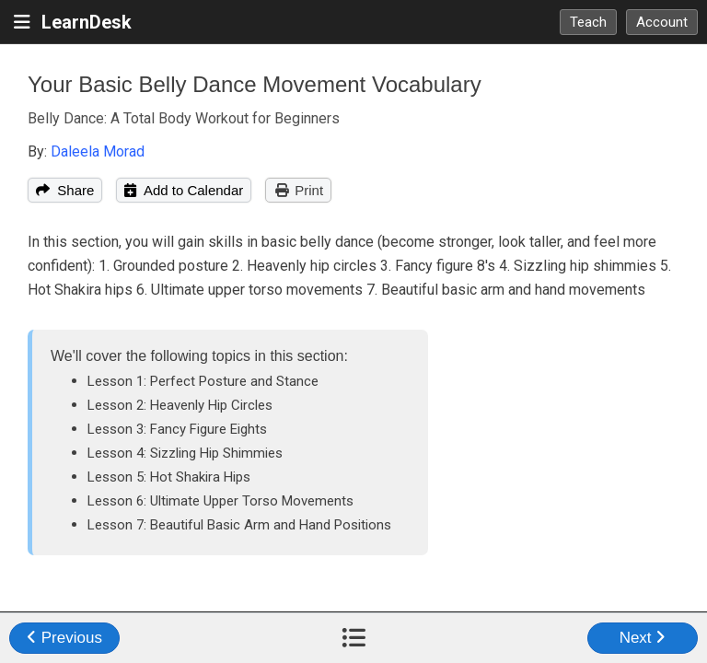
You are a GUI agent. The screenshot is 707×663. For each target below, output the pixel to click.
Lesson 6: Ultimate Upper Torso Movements (220, 501)
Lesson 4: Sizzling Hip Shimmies (185, 453)
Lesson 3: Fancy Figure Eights (177, 429)
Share (65, 190)
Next (643, 637)
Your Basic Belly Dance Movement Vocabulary (254, 84)
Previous (64, 637)
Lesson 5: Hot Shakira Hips (168, 477)
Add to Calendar (183, 190)
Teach (588, 22)
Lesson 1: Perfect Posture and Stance (203, 381)
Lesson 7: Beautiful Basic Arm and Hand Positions (239, 525)
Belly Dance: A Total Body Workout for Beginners (184, 118)
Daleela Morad (98, 151)
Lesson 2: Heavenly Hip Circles (179, 405)
